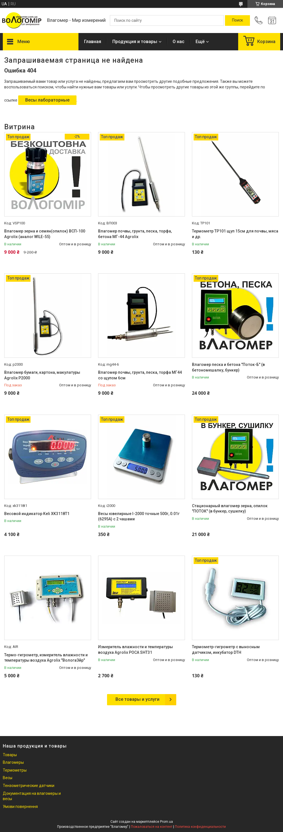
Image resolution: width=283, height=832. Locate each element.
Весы (7, 777)
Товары (10, 755)
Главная (92, 41)
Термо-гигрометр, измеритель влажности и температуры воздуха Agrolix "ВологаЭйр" (46, 658)
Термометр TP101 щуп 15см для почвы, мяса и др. (235, 234)
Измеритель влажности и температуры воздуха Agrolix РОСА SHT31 (135, 650)
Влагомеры (13, 762)
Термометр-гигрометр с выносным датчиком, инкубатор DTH (226, 650)
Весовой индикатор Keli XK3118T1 (36, 513)
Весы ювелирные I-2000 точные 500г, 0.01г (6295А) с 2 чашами (139, 516)
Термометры (15, 770)
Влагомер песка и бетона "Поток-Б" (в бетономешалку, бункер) (228, 367)
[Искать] (237, 20)
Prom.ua (166, 822)
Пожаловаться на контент (151, 827)
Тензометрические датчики (28, 785)
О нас (178, 41)
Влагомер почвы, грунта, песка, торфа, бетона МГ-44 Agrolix (135, 234)
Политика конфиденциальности (200, 827)
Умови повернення (20, 806)
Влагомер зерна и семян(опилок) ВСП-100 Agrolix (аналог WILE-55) (44, 234)
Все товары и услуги (137, 699)
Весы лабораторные (47, 100)
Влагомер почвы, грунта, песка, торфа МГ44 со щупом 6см (140, 375)
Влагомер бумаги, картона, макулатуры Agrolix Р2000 (42, 375)
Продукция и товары (134, 41)
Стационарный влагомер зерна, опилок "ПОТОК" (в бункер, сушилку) (230, 509)
